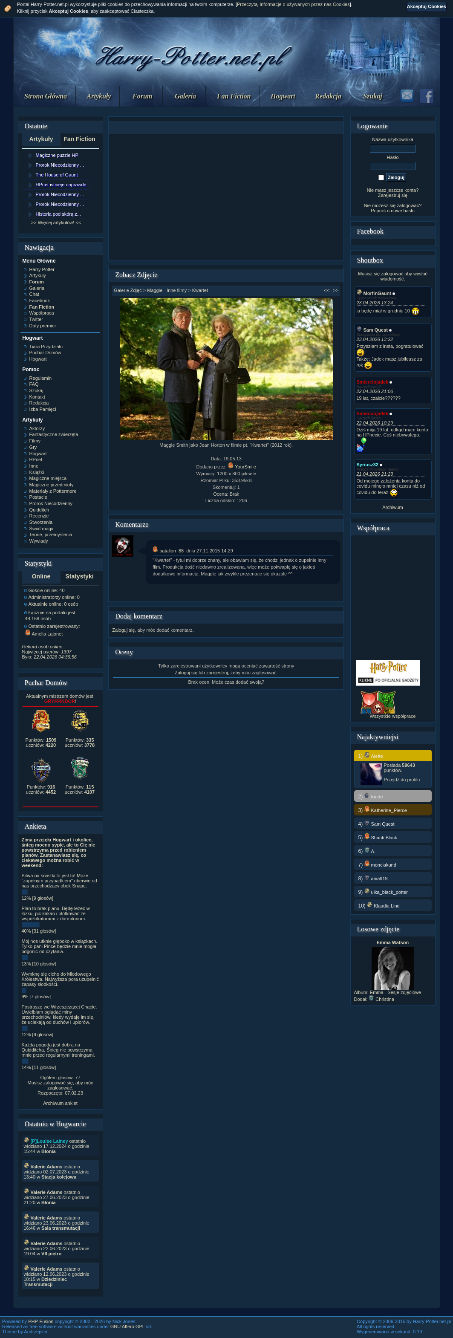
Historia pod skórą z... (58, 214)
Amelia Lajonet (44, 633)
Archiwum (392, 507)
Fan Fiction (234, 96)
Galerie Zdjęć (127, 290)
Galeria (185, 96)
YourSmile (242, 466)
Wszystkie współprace (392, 716)
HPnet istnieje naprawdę (61, 184)
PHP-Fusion (40, 1321)
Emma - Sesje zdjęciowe (395, 992)
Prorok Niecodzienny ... (60, 165)
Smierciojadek (373, 381)
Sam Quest (372, 329)
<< (327, 290)
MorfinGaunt (374, 293)
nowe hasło (403, 210)
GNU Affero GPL (127, 1326)
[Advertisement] (226, 197)
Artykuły (99, 96)
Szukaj (372, 96)
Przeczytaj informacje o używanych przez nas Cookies (293, 4)
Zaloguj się (123, 630)
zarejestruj (217, 672)
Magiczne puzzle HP (57, 155)
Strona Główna (45, 96)
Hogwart (283, 96)
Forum (142, 96)
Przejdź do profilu (402, 779)
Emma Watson (393, 942)
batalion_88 (168, 550)
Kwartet (200, 290)
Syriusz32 (367, 464)
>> (335, 290)
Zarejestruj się (392, 195)
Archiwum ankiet (60, 1103)
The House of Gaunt (57, 174)
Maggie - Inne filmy (167, 290)
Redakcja (328, 96)
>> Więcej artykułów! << (56, 222)
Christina (381, 999)
